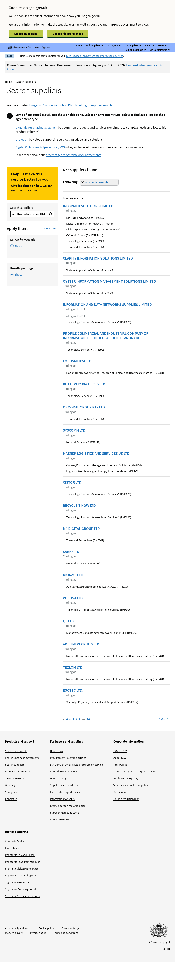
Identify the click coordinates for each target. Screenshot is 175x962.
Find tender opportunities (65, 792)
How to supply (58, 778)
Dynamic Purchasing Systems (35, 127)
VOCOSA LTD (73, 598)
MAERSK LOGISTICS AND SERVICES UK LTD (96, 453)
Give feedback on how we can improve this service (94, 56)
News (162, 45)
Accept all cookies (26, 34)
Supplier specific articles (64, 785)
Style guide (11, 792)
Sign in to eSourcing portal (20, 889)
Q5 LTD (68, 621)
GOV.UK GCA (120, 751)
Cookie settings (70, 928)
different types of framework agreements (73, 155)
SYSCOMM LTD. (74, 430)
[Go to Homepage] (159, 930)
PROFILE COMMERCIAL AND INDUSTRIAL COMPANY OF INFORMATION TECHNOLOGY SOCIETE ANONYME (105, 335)
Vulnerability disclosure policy (130, 785)
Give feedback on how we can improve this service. (32, 188)
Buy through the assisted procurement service (76, 764)
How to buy (56, 751)
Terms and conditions (65, 932)
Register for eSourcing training (22, 861)
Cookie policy (46, 928)
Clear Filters (51, 228)
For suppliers (133, 45)
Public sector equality (125, 778)
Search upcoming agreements (22, 757)
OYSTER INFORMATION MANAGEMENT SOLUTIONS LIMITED (109, 281)
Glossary (10, 785)
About (149, 45)
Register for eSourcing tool (20, 875)
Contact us (11, 799)
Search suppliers (21, 207)
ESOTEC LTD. (73, 690)
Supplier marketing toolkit (65, 812)
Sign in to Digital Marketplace (21, 868)
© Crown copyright (159, 942)
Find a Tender (13, 848)
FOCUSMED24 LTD (77, 361)
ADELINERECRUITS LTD (81, 644)
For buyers (114, 45)
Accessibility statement (18, 928)
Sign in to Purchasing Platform (22, 896)
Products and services (17, 771)
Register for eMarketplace (20, 855)
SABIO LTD (71, 551)
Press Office (120, 764)
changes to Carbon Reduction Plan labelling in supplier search (69, 105)
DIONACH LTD (74, 575)
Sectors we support (16, 778)
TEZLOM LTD (73, 667)
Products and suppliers (89, 45)
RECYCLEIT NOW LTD (79, 505)
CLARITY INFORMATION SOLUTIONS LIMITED (98, 258)
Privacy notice (38, 932)
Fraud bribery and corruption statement (136, 771)
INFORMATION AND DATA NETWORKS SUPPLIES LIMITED (107, 304)
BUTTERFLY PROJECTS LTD (84, 384)
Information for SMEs (62, 799)
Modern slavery (14, 932)
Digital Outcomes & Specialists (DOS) (40, 147)
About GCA (119, 757)
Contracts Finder (14, 841)
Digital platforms (160, 49)
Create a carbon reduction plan (68, 805)
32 (88, 718)
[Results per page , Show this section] (32, 272)
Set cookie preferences (68, 34)
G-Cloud (20, 139)
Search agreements (16, 751)
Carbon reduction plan (126, 799)
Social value (120, 792)
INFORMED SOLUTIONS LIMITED (88, 206)
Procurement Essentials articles (68, 757)
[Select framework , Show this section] (32, 244)
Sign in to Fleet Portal (17, 882)
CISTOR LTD (72, 482)
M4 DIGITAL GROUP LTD (81, 528)
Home (8, 81)
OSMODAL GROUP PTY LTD (84, 407)
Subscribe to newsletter (63, 771)
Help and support (135, 49)
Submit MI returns (60, 819)
